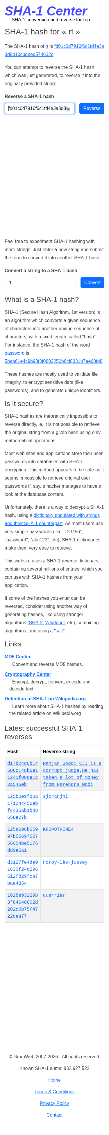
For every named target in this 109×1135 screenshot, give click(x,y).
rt (47, 46)
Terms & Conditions (54, 1091)
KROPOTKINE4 (58, 829)
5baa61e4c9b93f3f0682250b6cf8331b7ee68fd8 (53, 361)
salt (59, 630)
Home (54, 1080)
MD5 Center (18, 656)
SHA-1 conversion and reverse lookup (51, 19)
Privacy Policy (54, 1103)
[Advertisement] (54, 175)
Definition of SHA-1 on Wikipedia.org (45, 698)
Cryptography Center (28, 674)
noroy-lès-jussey (65, 862)
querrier (54, 895)
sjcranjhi (55, 796)
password (14, 353)
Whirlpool (55, 622)
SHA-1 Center (46, 11)
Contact (54, 1115)
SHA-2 (36, 622)
